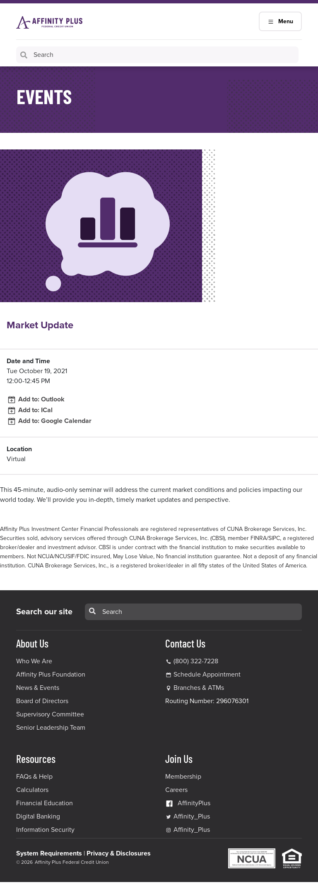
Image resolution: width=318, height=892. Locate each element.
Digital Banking (38, 816)
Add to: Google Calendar (49, 421)
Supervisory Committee (50, 714)
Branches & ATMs (198, 688)
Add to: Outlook (36, 399)
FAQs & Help (34, 776)
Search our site (44, 612)
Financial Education (44, 803)
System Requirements (49, 853)
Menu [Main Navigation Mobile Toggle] (280, 21)
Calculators (32, 790)
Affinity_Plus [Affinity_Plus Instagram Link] (187, 830)
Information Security (45, 830)
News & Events (37, 688)
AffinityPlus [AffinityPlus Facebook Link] (187, 803)
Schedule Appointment (207, 674)
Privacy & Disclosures (119, 853)
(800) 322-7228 (191, 661)
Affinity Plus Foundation (50, 674)
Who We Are (34, 661)
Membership (183, 776)
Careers (176, 790)
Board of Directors (42, 701)
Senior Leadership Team (50, 727)
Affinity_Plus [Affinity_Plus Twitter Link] (187, 816)
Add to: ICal (30, 410)
